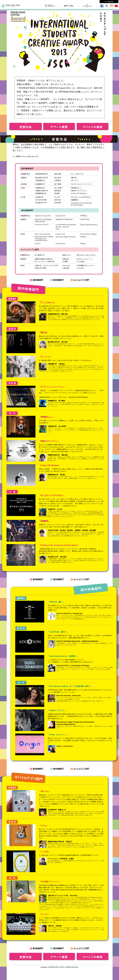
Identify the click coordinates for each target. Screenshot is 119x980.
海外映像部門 (58, 280)
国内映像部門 (38, 280)
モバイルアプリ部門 (81, 280)
